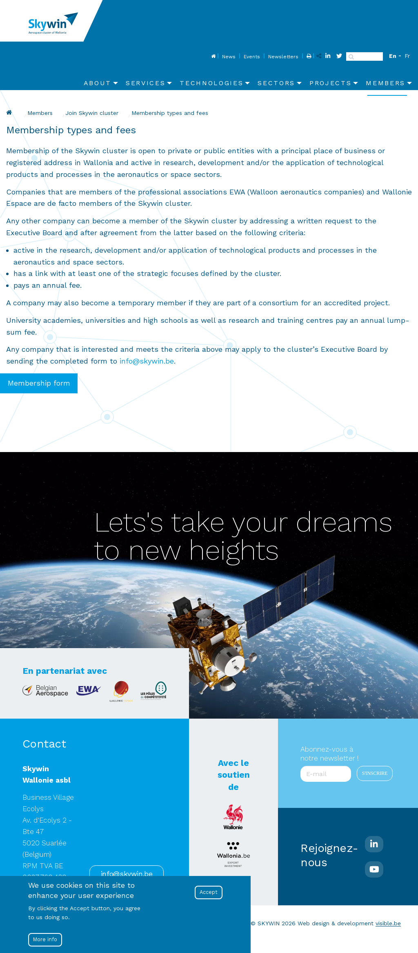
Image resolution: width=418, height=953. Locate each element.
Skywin (10, 112)
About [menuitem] (97, 83)
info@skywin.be (147, 361)
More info (45, 939)
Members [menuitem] (385, 83)
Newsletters (283, 57)
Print (308, 56)
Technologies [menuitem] (211, 83)
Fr (407, 56)
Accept (209, 892)
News (229, 57)
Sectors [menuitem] (276, 83)
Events (252, 57)
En (392, 56)
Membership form (39, 383)
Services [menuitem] (145, 83)
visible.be (388, 923)
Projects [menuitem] (330, 83)
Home (212, 56)
